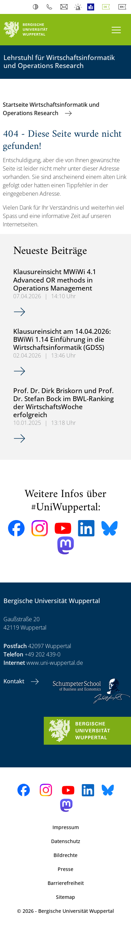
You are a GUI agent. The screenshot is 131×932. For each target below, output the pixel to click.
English (123, 7)
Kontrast (37, 7)
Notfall (78, 7)
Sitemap (65, 897)
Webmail (64, 7)
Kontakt (14, 681)
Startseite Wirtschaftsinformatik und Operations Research (51, 109)
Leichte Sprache (92, 7)
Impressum (65, 827)
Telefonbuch (51, 7)
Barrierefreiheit (66, 883)
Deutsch (107, 7)
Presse (65, 869)
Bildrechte (65, 855)
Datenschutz (65, 841)
